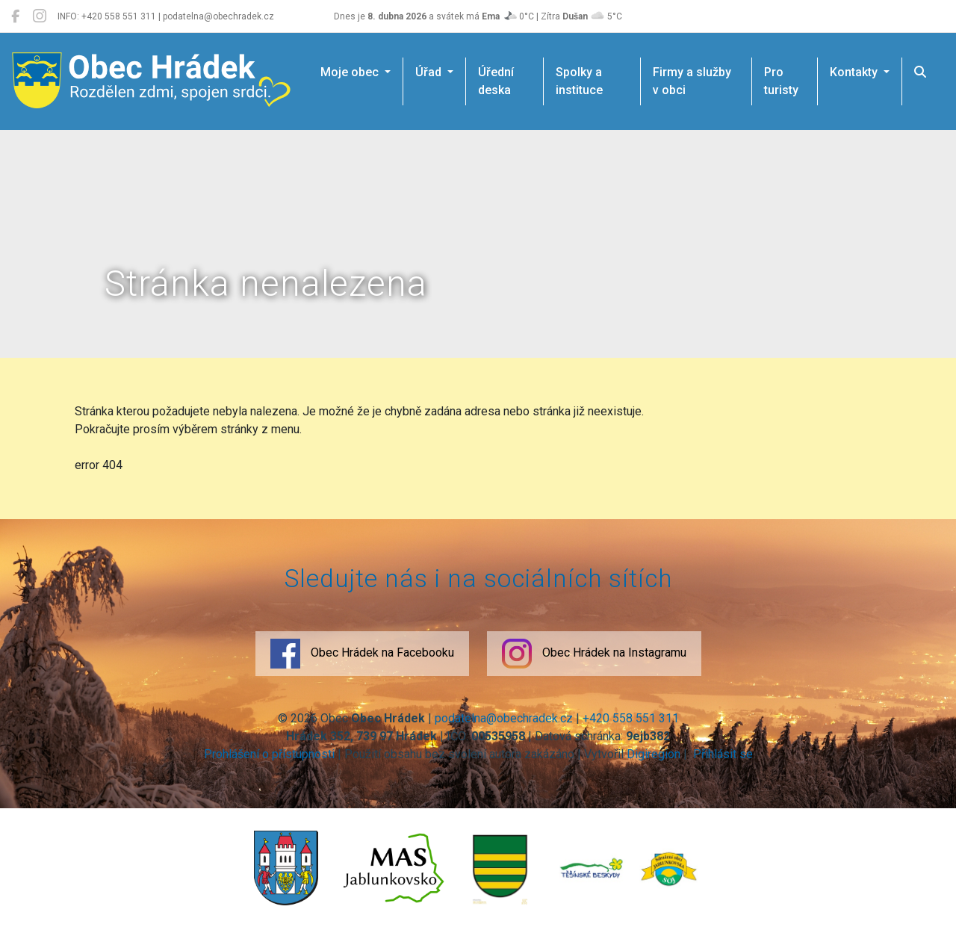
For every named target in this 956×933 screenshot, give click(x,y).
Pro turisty (781, 81)
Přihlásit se (721, 754)
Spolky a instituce (579, 81)
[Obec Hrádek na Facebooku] (15, 16)
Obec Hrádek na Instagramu (594, 654)
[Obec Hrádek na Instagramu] (39, 16)
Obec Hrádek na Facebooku (362, 654)
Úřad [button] (429, 72)
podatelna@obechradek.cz (504, 718)
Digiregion (653, 754)
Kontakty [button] (855, 72)
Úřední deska (496, 81)
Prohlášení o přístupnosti (269, 754)
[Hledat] (920, 72)
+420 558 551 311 (631, 718)
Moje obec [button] (351, 72)
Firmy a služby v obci (692, 81)
